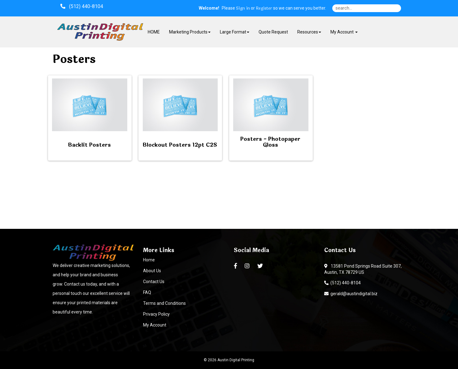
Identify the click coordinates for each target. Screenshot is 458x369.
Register (264, 8)
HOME (154, 31)
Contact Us (153, 281)
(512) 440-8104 (342, 282)
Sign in (243, 8)
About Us (152, 270)
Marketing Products (190, 31)
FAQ (147, 292)
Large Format (234, 31)
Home (149, 259)
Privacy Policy (156, 314)
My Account (154, 324)
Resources (309, 31)
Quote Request (273, 31)
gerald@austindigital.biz (350, 293)
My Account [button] (344, 31)
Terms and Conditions (164, 303)
